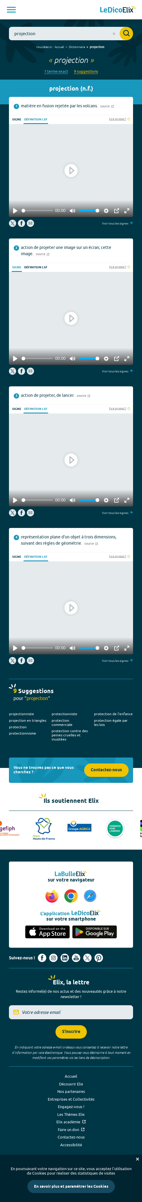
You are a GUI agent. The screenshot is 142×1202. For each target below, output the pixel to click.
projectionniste (21, 714)
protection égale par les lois (111, 722)
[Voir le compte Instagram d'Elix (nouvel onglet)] (53, 958)
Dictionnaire (77, 47)
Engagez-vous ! (71, 1106)
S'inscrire (71, 1032)
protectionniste (64, 714)
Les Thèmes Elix (71, 1114)
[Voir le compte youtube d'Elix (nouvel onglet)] (76, 958)
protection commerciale (62, 722)
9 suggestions (86, 71)
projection (97, 47)
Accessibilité (71, 1144)
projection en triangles (27, 720)
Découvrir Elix (71, 1084)
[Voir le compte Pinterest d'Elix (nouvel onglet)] (99, 958)
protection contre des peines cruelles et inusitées (70, 735)
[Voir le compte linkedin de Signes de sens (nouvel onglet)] (65, 958)
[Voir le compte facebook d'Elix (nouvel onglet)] (42, 958)
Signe (16, 119)
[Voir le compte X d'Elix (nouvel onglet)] (87, 958)
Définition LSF (35, 119)
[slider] (37, 210)
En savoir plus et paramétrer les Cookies (71, 1186)
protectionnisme (22, 733)
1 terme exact (56, 71)
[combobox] (71, 33)
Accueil (59, 47)
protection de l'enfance (113, 714)
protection (18, 727)
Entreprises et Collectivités (71, 1099)
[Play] (15, 211)
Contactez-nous (106, 770)
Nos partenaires (71, 1091)
